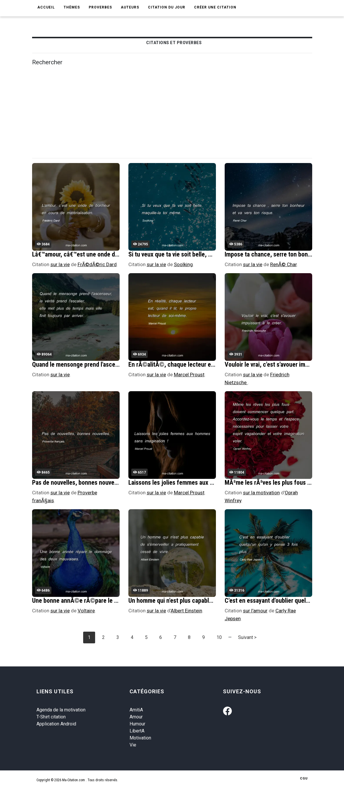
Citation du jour (166, 7)
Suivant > (247, 637)
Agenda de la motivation (60, 710)
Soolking (183, 264)
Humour (137, 724)
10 (219, 637)
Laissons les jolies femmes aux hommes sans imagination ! (204, 482)
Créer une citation (215, 7)
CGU (304, 778)
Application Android (56, 724)
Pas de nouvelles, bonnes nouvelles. (78, 482)
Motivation (140, 738)
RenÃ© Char (283, 264)
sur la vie (60, 264)
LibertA (137, 731)
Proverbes (100, 7)
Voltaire (86, 611)
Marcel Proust (189, 374)
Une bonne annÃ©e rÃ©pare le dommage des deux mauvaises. (113, 600)
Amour (136, 717)
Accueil (46, 7)
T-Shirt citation (51, 717)
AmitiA (136, 710)
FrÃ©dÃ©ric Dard (97, 264)
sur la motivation (261, 493)
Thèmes (72, 7)
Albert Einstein (186, 611)
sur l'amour (255, 611)
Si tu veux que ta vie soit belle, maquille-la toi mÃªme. (197, 254)
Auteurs (130, 7)
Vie (133, 745)
